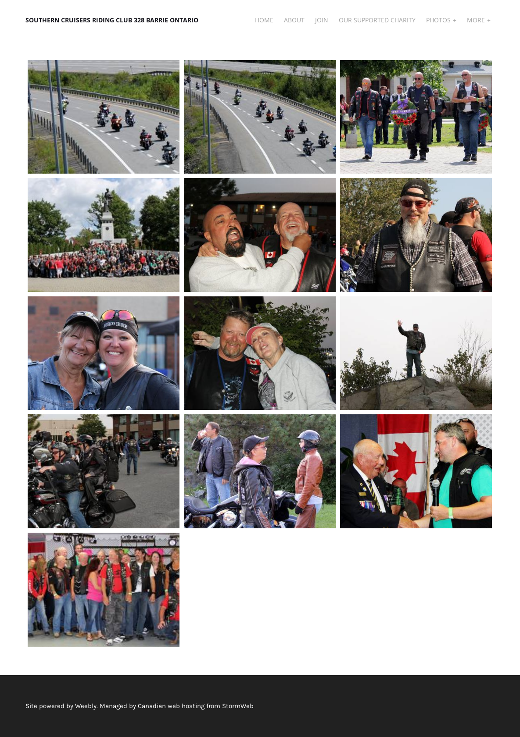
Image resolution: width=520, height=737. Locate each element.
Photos (439, 20)
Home (264, 20)
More (477, 20)
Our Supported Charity (377, 20)
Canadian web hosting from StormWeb (196, 706)
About (294, 20)
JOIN (321, 20)
